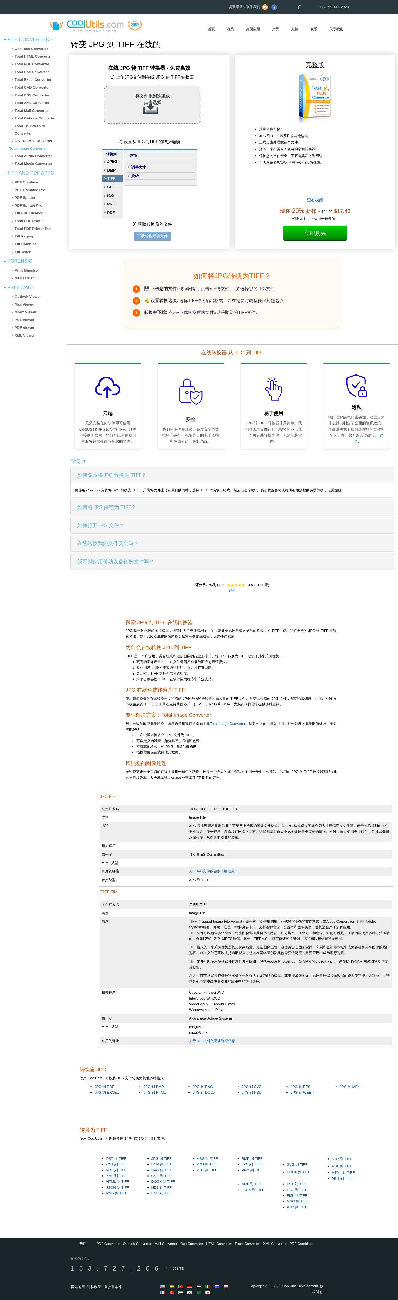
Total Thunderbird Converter (30, 129)
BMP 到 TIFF (161, 1164)
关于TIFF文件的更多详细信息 (212, 1041)
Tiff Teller (23, 252)
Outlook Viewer (28, 296)
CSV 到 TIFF (161, 1176)
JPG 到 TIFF (161, 1159)
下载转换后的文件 (152, 236)
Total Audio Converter (33, 156)
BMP (111, 170)
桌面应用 (253, 29)
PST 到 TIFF (116, 1159)
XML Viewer (25, 335)
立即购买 (315, 233)
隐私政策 (94, 1287)
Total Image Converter (28, 148)
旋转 (135, 176)
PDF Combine (26, 182)
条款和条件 (113, 1287)
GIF (110, 187)
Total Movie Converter (33, 164)
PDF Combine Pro (30, 190)
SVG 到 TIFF (161, 1170)
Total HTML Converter (33, 56)
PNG (111, 204)
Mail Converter (165, 1244)
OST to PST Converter (33, 141)
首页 (211, 29)
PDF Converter (108, 1244)
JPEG (112, 161)
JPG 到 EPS (300, 1087)
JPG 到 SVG (252, 1087)
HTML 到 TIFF (117, 1182)
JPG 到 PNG (203, 1087)
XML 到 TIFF (116, 1176)
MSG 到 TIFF (207, 1159)
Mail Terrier (24, 278)
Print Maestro (26, 270)
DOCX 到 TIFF (163, 1182)
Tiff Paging (24, 236)
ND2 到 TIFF (161, 1187)
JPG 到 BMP (153, 1087)
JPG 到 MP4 (350, 1087)
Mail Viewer (24, 304)
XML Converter (274, 1244)
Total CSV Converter (32, 95)
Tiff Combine (25, 244)
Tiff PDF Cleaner (28, 213)
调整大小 (138, 167)
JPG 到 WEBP (302, 1092)
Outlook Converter (137, 1244)
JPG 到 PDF (104, 1087)
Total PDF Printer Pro (33, 229)
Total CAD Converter (32, 87)
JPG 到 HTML (154, 1092)
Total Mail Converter (32, 111)
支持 (294, 29)
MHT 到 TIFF (207, 1170)
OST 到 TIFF (116, 1164)
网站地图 (78, 1287)
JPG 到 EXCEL (107, 1092)
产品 (275, 29)
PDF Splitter (25, 198)
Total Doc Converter (32, 72)
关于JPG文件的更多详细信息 (212, 871)
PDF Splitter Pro (28, 205)
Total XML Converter (32, 103)
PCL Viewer (24, 320)
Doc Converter (191, 1244)
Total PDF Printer (29, 221)
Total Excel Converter (33, 80)
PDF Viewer (24, 328)
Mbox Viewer (25, 312)
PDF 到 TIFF (116, 1170)
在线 (230, 29)
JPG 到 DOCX (204, 1092)
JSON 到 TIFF (117, 1187)
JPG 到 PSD (252, 1092)
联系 (313, 29)
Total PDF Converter (32, 64)
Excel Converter (247, 1244)
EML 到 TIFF (161, 1193)
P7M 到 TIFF (207, 1164)
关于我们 (336, 29)
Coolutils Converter (31, 49)
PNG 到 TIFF (116, 1193)
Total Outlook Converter (35, 118)
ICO (110, 195)
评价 (232, 590)
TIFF (111, 178)
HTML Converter (219, 1244)
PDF (111, 212)
